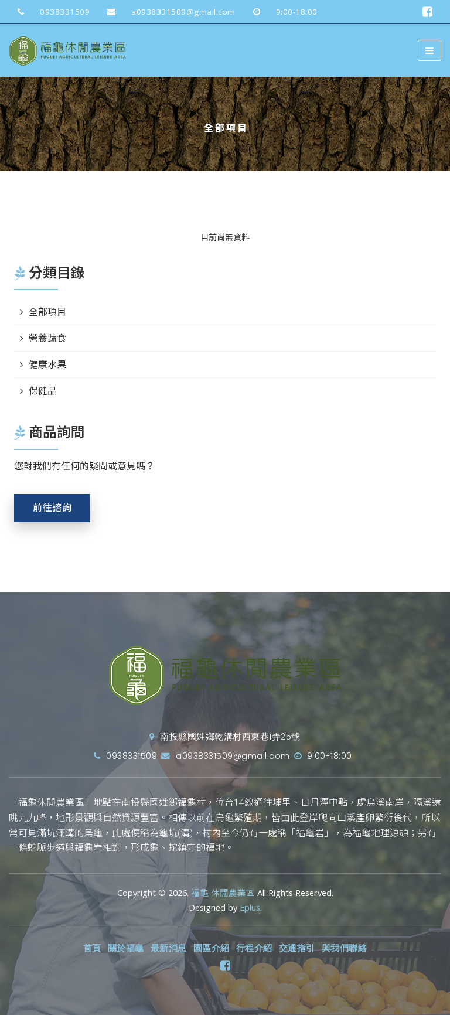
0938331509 (49, 11)
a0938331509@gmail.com (167, 11)
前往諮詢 (52, 508)
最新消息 (169, 948)
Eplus (250, 907)
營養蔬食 (47, 338)
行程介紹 (254, 948)
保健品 (43, 390)
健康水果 (47, 364)
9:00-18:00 (281, 11)
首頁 (92, 948)
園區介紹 (211, 948)
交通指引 (297, 948)
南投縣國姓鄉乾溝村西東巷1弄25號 (225, 736)
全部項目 (47, 311)
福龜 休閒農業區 (223, 892)
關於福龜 (126, 948)
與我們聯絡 (344, 948)
